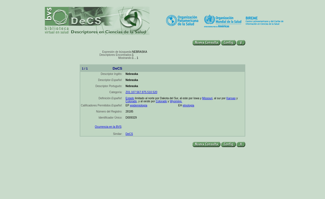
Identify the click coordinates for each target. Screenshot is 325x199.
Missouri (207, 98)
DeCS (129, 133)
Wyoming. (176, 101)
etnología (188, 105)
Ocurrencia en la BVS (108, 126)
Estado (130, 98)
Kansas (231, 98)
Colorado (131, 101)
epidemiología (138, 105)
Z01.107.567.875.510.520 (142, 92)
